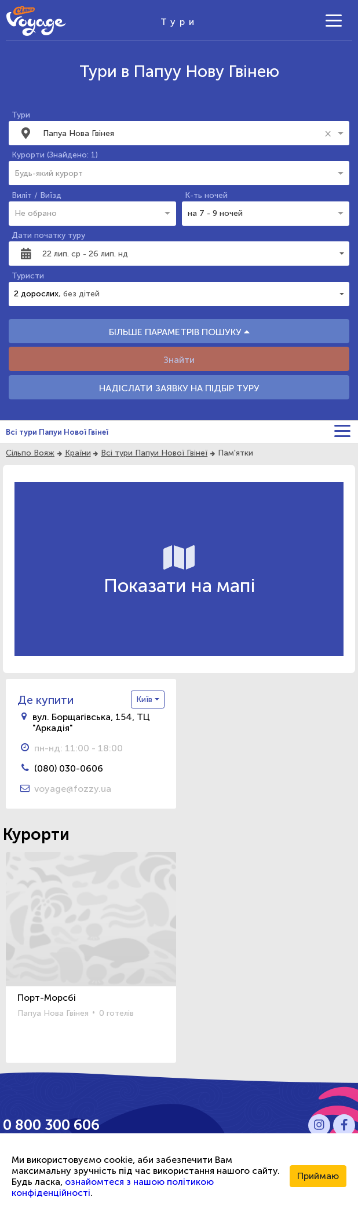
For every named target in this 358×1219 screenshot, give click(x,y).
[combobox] (181, 133)
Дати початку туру (48, 235)
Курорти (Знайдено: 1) (55, 155)
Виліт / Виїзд (36, 195)
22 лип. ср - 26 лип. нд (85, 254)
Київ (145, 699)
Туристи (28, 276)
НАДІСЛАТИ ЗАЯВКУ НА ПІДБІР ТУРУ (179, 388)
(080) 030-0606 (68, 768)
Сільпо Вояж (30, 453)
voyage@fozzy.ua (72, 788)
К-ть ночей (206, 195)
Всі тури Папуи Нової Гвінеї (57, 432)
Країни (78, 453)
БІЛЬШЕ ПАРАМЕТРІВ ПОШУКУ (179, 331)
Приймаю (318, 1175)
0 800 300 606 (51, 1125)
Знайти (179, 359)
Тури (21, 115)
